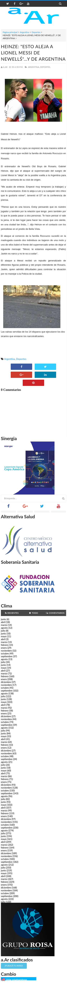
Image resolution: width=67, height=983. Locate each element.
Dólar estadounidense (16, 979)
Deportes (36, 32)
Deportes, (45, 67)
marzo (4, 625)
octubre (5, 653)
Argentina (24, 32)
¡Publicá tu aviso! (14, 965)
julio (3, 630)
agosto (4, 627)
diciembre (6, 682)
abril (3, 622)
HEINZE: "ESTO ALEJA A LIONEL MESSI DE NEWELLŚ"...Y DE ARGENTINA (33, 53)
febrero (4, 644)
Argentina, (33, 67)
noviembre (6, 650)
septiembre (7, 656)
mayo (3, 636)
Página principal (10, 32)
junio (3, 619)
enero (4, 647)
